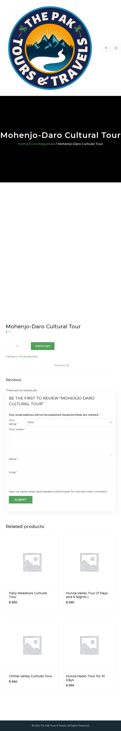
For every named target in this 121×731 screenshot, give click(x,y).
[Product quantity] (17, 346)
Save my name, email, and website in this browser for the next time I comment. (58, 491)
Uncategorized (43, 144)
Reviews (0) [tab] (61, 365)
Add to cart (42, 346)
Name (13, 459)
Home (23, 144)
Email (13, 472)
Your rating (13, 422)
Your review (17, 429)
